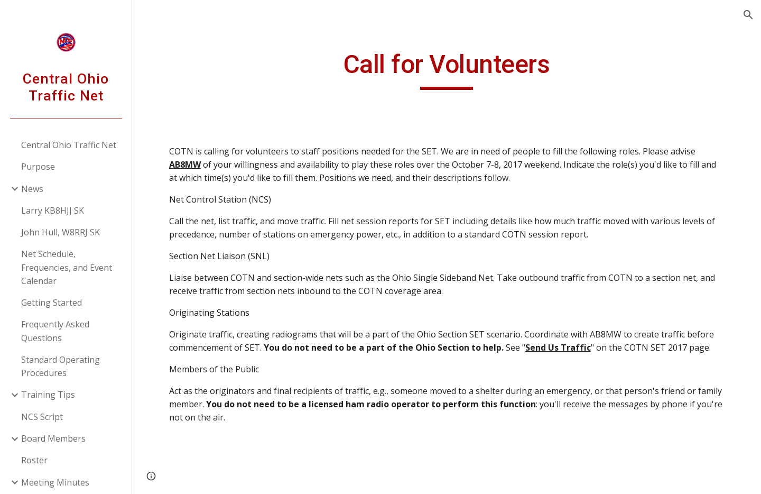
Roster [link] (34, 460)
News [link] (32, 189)
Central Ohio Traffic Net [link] (68, 145)
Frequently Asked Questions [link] (55, 330)
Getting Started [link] (51, 302)
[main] (447, 69)
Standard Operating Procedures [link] (60, 366)
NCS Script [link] (42, 417)
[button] (748, 15)
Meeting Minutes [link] (55, 482)
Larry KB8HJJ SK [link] (52, 210)
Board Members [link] (53, 438)
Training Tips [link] (48, 394)
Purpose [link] (38, 166)
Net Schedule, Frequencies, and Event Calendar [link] (66, 267)
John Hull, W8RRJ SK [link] (60, 232)
